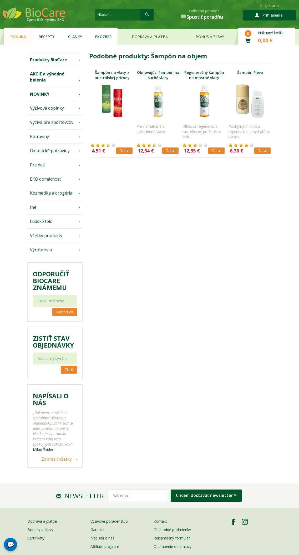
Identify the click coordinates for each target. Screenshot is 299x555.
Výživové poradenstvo (109, 521)
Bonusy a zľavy (40, 529)
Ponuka (18, 36)
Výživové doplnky (47, 108)
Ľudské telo (41, 221)
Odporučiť (64, 311)
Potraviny (39, 136)
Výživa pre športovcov (51, 122)
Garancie (97, 529)
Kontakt (160, 521)
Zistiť (69, 369)
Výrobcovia (41, 250)
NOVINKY (39, 94)
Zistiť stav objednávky (53, 342)
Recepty (46, 36)
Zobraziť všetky (56, 459)
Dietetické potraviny (50, 151)
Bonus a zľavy (210, 36)
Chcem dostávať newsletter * (206, 495)
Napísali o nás (102, 538)
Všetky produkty (46, 235)
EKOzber (103, 36)
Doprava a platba (150, 36)
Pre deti (37, 165)
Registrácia (269, 5)
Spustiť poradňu (204, 17)
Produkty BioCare (48, 60)
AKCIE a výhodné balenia (47, 77)
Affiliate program (104, 546)
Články (75, 36)
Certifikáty (35, 538)
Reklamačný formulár (172, 538)
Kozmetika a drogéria (51, 193)
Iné (33, 207)
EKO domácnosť (45, 179)
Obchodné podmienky (172, 529)
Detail (124, 150)
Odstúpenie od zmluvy (172, 546)
